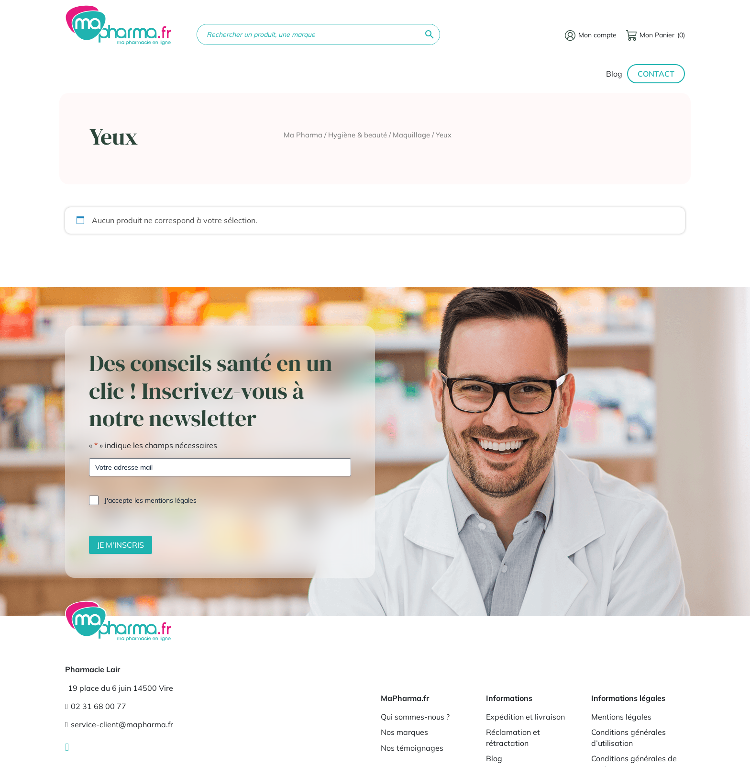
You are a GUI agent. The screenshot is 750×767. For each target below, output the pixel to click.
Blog (614, 74)
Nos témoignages (412, 748)
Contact (656, 74)
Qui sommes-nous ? (415, 717)
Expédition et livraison (525, 717)
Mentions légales (621, 717)
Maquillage (411, 134)
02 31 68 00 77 (95, 706)
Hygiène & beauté (357, 134)
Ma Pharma (303, 134)
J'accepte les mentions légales (150, 500)
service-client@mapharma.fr (119, 724)
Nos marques (404, 732)
